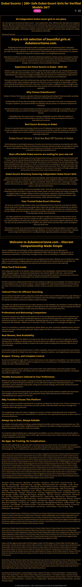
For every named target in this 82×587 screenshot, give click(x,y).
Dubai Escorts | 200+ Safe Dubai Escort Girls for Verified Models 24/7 (41, 5)
